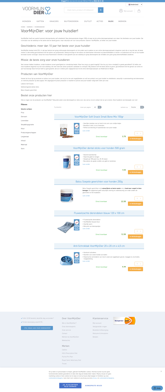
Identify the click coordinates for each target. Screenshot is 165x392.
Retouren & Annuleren (100, 333)
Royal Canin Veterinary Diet (71, 360)
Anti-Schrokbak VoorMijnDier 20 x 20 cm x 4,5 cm (99, 246)
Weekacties (66, 340)
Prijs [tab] (22, 113)
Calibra (64, 350)
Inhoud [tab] (23, 141)
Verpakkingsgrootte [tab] (27, 125)
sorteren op (124, 107)
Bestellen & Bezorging (100, 330)
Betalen (95, 337)
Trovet (64, 364)
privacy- (94, 378)
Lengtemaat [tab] (25, 137)
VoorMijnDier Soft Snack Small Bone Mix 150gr (99, 116)
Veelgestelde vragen (100, 326)
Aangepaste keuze (93, 386)
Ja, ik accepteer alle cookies (70, 385)
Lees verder (86, 131)
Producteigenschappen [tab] (28, 133)
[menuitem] (27, 21)
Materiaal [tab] (24, 145)
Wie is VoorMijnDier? (69, 323)
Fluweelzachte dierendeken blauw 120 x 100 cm (99, 213)
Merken (30, 27)
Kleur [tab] (23, 129)
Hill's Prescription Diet (69, 353)
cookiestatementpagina (56, 378)
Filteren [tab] (24, 104)
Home (23, 27)
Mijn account (128, 11)
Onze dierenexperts (68, 326)
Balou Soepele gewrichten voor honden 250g (99, 181)
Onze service (66, 330)
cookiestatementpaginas (106, 378)
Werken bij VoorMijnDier (70, 337)
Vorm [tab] (22, 149)
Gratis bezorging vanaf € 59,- (33, 322)
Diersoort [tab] (24, 117)
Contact (64, 333)
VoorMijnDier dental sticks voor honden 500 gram (99, 148)
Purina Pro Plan (67, 357)
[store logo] (37, 10)
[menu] (82, 21)
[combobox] (83, 10)
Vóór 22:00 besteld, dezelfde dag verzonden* (38, 318)
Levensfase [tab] (24, 121)
